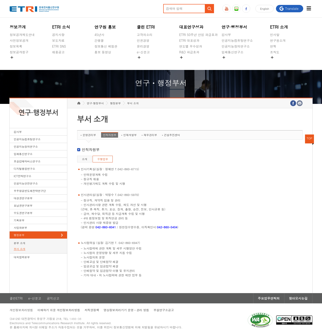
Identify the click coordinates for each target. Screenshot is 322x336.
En (264, 8)
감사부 (226, 34)
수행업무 (102, 159)
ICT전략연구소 (22, 176)
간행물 (99, 40)
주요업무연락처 (269, 298)
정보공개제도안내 (22, 34)
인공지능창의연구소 (236, 46)
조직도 (274, 52)
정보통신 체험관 (105, 46)
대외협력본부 (22, 257)
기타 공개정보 (280, 62)
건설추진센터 (172, 135)
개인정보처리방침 (21, 310)
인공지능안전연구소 (26, 183)
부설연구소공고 (164, 310)
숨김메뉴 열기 (12, 57)
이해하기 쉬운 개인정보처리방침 (58, 310)
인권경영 (143, 40)
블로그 (236, 8)
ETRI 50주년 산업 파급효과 (198, 34)
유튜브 (226, 8)
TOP (309, 138)
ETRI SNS (59, 46)
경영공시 (16, 62)
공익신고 (143, 62)
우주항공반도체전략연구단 (30, 191)
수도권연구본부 (23, 213)
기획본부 (19, 220)
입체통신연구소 (233, 52)
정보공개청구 (19, 52)
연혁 (273, 46)
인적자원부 (109, 135)
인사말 (274, 34)
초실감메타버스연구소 (237, 62)
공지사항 (58, 34)
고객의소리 (145, 34)
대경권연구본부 (23, 198)
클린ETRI (16, 298)
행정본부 (19, 235)
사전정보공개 (19, 40)
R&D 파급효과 (189, 52)
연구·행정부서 (234, 26)
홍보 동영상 (102, 52)
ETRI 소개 (279, 26)
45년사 (99, 34)
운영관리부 (89, 135)
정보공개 (18, 26)
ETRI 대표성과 (189, 40)
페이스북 (246, 8)
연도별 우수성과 (190, 46)
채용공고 (58, 52)
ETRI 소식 (61, 26)
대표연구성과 (191, 26)
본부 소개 (19, 243)
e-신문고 (143, 52)
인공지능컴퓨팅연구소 (237, 40)
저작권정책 (92, 310)
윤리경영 (143, 46)
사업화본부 (20, 227)
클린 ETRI (146, 26)
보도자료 (58, 40)
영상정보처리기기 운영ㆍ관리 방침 (126, 310)
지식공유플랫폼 (190, 62)
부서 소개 (19, 249)
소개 (84, 159)
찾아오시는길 (298, 298)
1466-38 (75, 319)
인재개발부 (130, 135)
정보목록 (16, 46)
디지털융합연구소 (24, 168)
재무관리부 (150, 135)
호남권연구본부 (23, 205)
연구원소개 (278, 40)
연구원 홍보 (105, 26)
